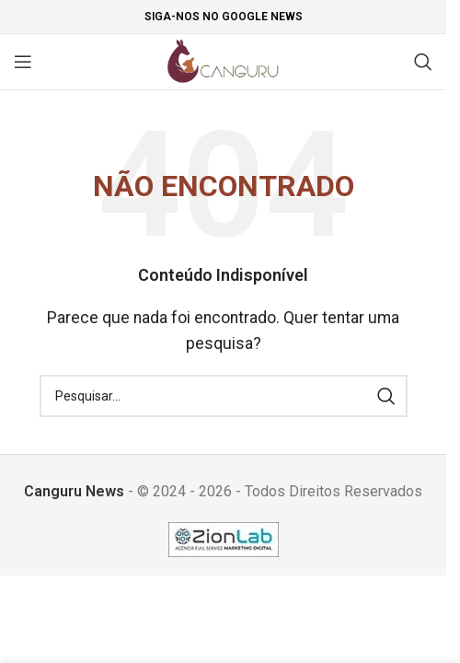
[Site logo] (223, 60)
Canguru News (74, 491)
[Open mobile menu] (23, 61)
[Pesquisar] (423, 61)
